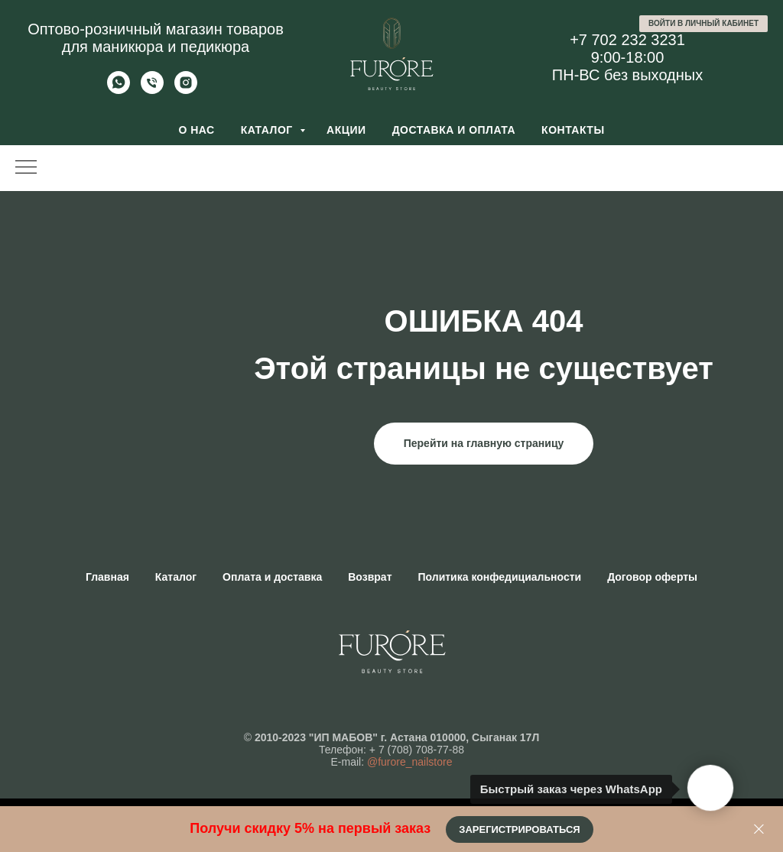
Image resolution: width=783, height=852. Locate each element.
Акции (346, 130)
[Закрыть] (759, 829)
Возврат (370, 577)
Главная (107, 577)
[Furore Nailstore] (185, 89)
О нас (196, 130)
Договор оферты (652, 577)
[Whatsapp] (118, 89)
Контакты (572, 130)
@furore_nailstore (410, 762)
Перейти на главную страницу (484, 443)
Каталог (268, 130)
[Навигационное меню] (26, 168)
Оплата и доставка (272, 577)
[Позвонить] (152, 89)
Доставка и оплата (453, 130)
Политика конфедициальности (500, 577)
